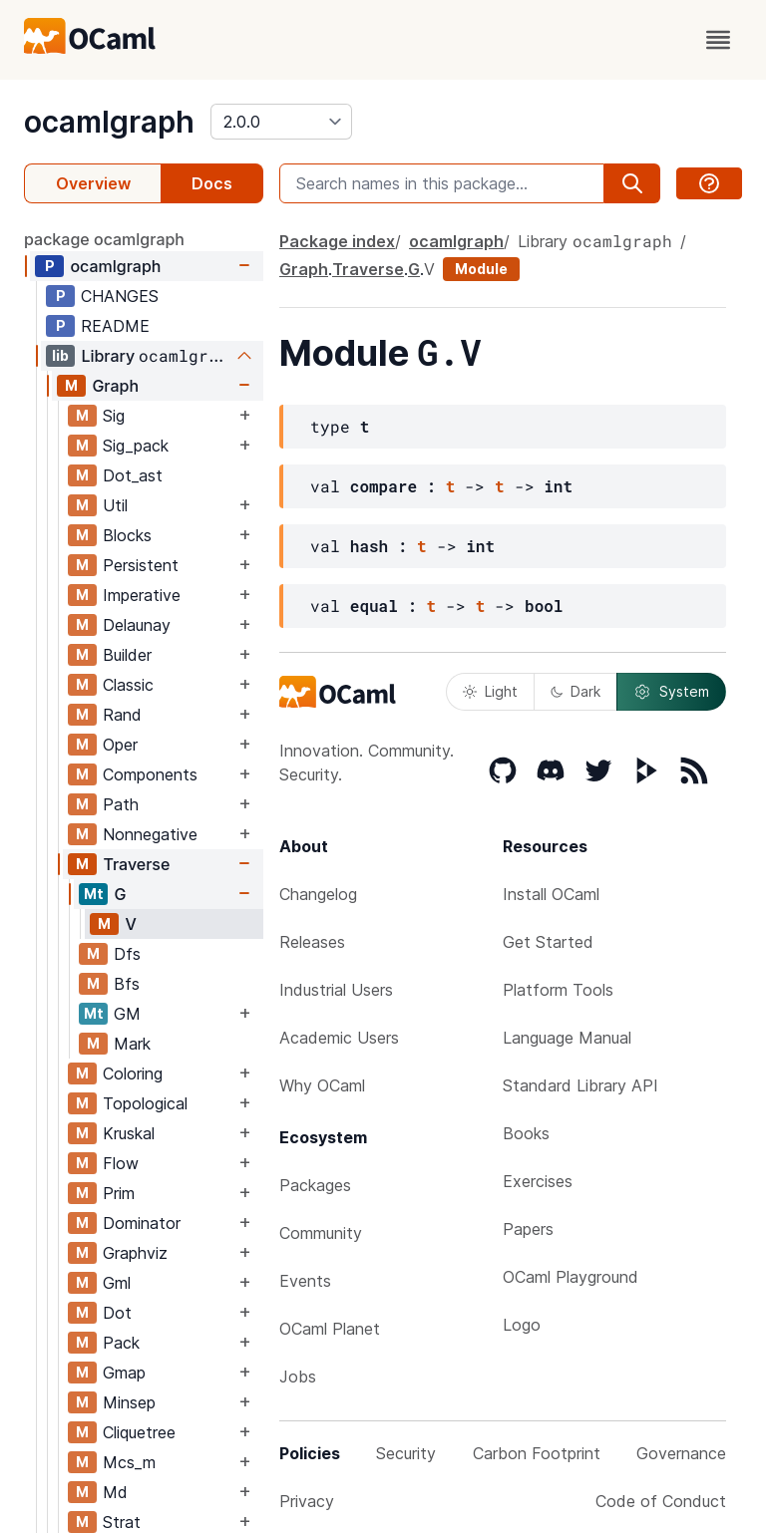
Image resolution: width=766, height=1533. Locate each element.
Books (526, 1133)
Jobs (297, 1376)
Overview (93, 183)
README (115, 326)
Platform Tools (558, 990)
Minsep (129, 1402)
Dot (117, 1313)
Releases (312, 942)
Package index (337, 241)
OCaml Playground (570, 1277)
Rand (122, 715)
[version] (281, 122)
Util (115, 505)
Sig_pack (136, 446)
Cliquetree (139, 1432)
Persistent (141, 565)
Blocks (127, 535)
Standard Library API (580, 1085)
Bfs (127, 984)
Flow (121, 1163)
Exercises (538, 1181)
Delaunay (137, 625)
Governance (681, 1453)
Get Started (548, 942)
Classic (128, 685)
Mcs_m (129, 1462)
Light (490, 691)
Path (121, 804)
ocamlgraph (109, 122)
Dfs (127, 954)
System (671, 692)
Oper (120, 745)
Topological (145, 1103)
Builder (127, 655)
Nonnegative (150, 834)
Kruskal (129, 1133)
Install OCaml (551, 894)
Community (320, 1233)
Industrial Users (336, 990)
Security (406, 1453)
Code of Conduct (660, 1501)
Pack (121, 1343)
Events (305, 1281)
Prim (119, 1193)
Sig (114, 416)
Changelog (318, 894)
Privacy (306, 1501)
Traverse (136, 864)
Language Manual (567, 1038)
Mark (132, 1044)
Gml (117, 1283)
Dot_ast (133, 475)
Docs (212, 183)
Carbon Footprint (536, 1453)
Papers (528, 1229)
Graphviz (135, 1253)
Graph (115, 386)
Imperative (142, 595)
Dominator (142, 1223)
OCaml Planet (329, 1329)
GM (127, 1014)
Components (150, 774)
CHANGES (120, 296)
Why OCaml (322, 1085)
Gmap (124, 1372)
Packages (315, 1185)
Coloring (133, 1073)
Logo (522, 1325)
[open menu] (718, 40)
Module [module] (481, 268)
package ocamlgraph (104, 239)
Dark (575, 691)
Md (115, 1492)
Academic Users (339, 1038)
